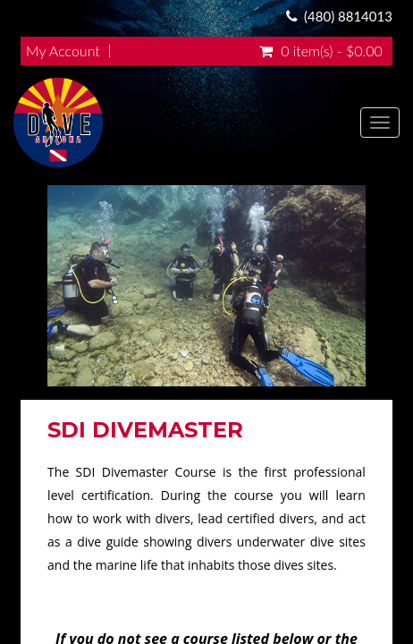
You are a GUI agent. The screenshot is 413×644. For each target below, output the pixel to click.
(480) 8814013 (348, 16)
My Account (63, 51)
